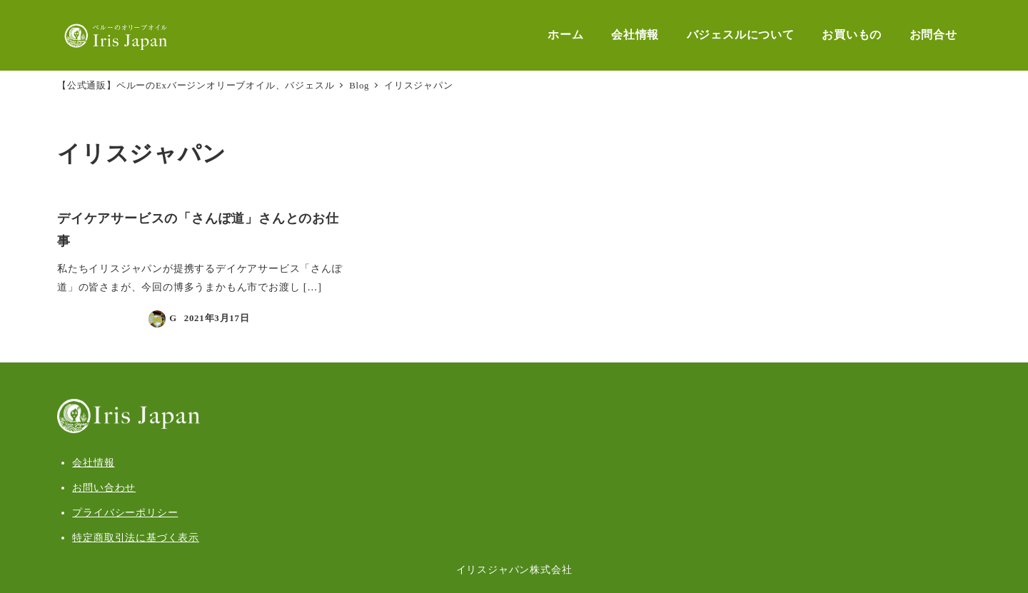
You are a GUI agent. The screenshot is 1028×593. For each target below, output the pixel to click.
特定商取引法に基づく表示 (135, 537)
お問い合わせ (104, 487)
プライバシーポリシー (125, 512)
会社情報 (93, 462)
